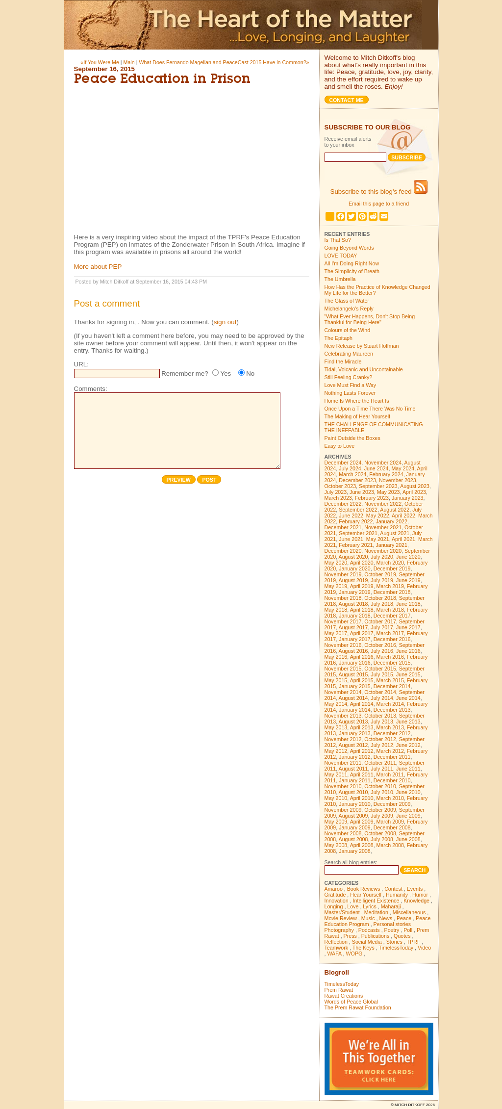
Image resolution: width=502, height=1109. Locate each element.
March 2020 (390, 563)
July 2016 (382, 651)
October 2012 (380, 739)
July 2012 (382, 745)
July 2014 (382, 698)
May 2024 (402, 468)
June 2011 (408, 769)
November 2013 (343, 716)
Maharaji (391, 906)
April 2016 (362, 657)
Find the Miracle (343, 361)
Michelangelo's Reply (349, 308)
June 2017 (408, 627)
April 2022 (403, 515)
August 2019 (353, 580)
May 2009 (336, 822)
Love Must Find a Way (350, 385)
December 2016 (392, 639)
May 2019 (336, 586)
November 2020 (383, 551)
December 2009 (392, 804)
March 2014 (390, 704)
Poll (407, 930)
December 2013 (392, 710)
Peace (404, 918)
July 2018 (382, 604)
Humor (420, 895)
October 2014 (380, 692)
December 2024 (343, 462)
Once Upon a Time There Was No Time (370, 409)
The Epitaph (338, 338)
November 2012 (343, 739)
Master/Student (342, 912)
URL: (81, 364)
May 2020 (336, 563)
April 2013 (362, 727)
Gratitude (335, 895)
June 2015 (408, 674)
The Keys (363, 948)
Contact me (346, 100)
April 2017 (362, 633)
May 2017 (336, 633)
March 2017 (390, 633)
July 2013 (382, 721)
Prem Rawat (339, 990)
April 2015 (362, 680)
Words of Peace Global (351, 1002)
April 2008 (362, 845)
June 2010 (408, 792)
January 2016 (355, 663)
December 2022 (343, 504)
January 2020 (355, 568)
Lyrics (369, 906)
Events (415, 889)
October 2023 (340, 486)
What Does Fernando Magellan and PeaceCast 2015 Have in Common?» (224, 62)
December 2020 (343, 551)
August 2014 (353, 698)
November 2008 (343, 833)
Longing (334, 906)
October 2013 (380, 716)
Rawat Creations (344, 996)
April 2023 (414, 492)
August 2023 (414, 486)
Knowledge (416, 900)
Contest (393, 889)
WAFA (334, 953)
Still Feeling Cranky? (349, 377)
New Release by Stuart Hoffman (362, 346)
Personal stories (392, 924)
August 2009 (353, 816)
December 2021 (343, 527)
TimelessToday (395, 948)
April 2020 (362, 563)
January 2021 (391, 545)
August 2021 (394, 533)
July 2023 (336, 492)
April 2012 (362, 751)
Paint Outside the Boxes (352, 438)
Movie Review (341, 918)
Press (350, 936)
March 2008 (390, 845)
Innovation (337, 900)
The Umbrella (340, 279)
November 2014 (343, 692)
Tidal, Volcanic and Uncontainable (364, 369)
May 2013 (336, 727)
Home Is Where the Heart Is (357, 401)
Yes (225, 373)
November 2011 (343, 763)
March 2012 (390, 751)
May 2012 (336, 751)
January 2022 (391, 521)
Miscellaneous (409, 912)
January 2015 (355, 686)
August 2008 (353, 839)
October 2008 (380, 833)
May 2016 (336, 657)
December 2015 (392, 663)
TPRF (414, 942)
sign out (225, 322)
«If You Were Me (99, 62)
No (250, 373)
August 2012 (353, 745)
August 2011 (353, 769)
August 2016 (353, 651)
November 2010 (343, 786)
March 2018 (390, 610)
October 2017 (380, 621)
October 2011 (380, 763)
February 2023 (372, 498)
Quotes (402, 936)
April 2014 (362, 704)
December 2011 (392, 757)
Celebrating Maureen (349, 354)
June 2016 (408, 651)
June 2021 (351, 539)
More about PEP (98, 266)
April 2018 (362, 610)
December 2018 (392, 592)
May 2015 (336, 680)
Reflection (336, 942)
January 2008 (355, 851)
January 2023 (408, 498)
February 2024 (386, 474)
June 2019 (408, 580)
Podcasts (369, 930)
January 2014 (355, 710)
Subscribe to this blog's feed (378, 191)
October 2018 (380, 598)
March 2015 (390, 680)
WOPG (354, 953)
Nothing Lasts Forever (350, 393)
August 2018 (353, 604)
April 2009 (362, 822)
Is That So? (338, 240)
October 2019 (380, 574)
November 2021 (383, 527)
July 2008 (382, 839)
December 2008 (392, 827)
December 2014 (392, 686)
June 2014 (408, 698)
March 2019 (390, 586)
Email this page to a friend (379, 203)
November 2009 (343, 810)
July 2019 (382, 580)
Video (424, 948)
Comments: (90, 388)
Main (129, 62)
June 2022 (351, 515)
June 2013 (408, 721)
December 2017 (392, 616)
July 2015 (382, 674)
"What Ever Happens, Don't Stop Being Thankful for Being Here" (370, 319)
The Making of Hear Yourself (357, 416)
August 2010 (353, 792)
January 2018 (355, 616)
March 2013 (390, 727)
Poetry (392, 930)
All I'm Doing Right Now (352, 263)
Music (368, 918)
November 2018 (343, 598)
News (385, 918)
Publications (375, 936)
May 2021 (377, 539)
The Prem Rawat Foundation (358, 1007)
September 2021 (358, 533)
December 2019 (392, 568)
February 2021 (356, 545)
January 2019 (355, 592)
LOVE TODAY (341, 255)
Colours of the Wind (348, 330)
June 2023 (362, 492)
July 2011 (382, 769)
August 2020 (353, 557)
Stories (394, 942)
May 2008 (336, 845)
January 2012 (355, 757)
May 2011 (336, 774)
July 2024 (350, 468)
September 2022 (358, 510)
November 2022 (383, 504)
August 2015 (353, 674)
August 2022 (394, 510)
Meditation (376, 912)
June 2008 (408, 839)
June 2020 (408, 557)
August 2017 (353, 627)
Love (352, 906)
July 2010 (382, 792)
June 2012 (408, 745)
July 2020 (382, 557)
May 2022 (377, 515)
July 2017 (382, 627)
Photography (339, 930)
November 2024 (383, 462)
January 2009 (355, 827)
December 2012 (392, 733)
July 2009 (382, 816)
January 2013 (355, 733)
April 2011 (362, 774)
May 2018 (336, 610)
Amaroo (334, 889)
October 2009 (380, 810)
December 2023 (357, 480)
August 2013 (353, 721)
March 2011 (390, 774)
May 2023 (388, 492)
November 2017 (343, 621)
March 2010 (390, 798)
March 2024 (352, 474)
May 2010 (336, 798)
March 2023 (338, 498)
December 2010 (392, 780)
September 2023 (378, 486)
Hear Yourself (365, 895)
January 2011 (355, 780)
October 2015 (380, 668)
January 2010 (355, 804)
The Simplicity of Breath (352, 271)
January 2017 (355, 639)
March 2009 (390, 822)
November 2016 (343, 645)
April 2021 (403, 539)
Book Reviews (363, 889)
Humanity (397, 895)
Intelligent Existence (376, 900)
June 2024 (376, 468)
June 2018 (408, 604)
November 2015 (343, 668)
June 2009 (408, 816)
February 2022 (356, 521)
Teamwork (337, 948)
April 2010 (362, 798)
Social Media (367, 942)
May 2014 (336, 704)
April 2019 (362, 586)
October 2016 (380, 645)
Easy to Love (340, 446)
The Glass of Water (347, 301)
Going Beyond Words (349, 248)
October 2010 (380, 786)
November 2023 (397, 480)
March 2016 (390, 657)
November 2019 (343, 574)
